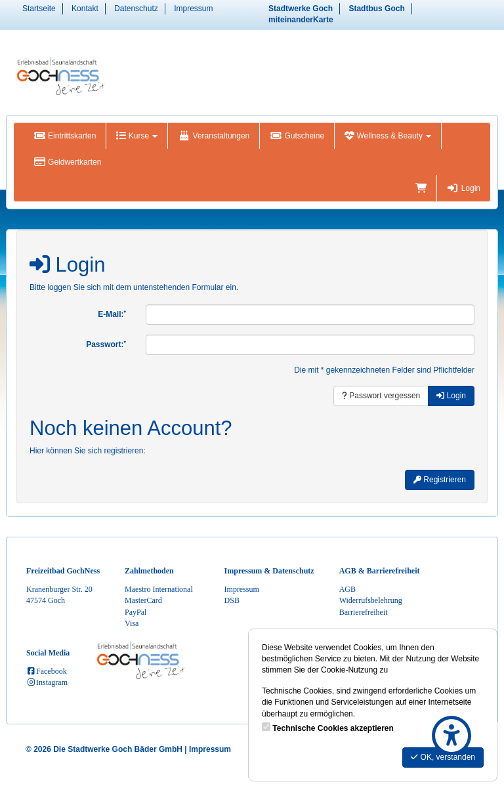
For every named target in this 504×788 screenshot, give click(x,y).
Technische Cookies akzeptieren (333, 728)
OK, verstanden (443, 757)
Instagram (47, 682)
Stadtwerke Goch (300, 8)
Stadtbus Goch (376, 8)
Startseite (39, 8)
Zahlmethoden (149, 570)
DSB (232, 600)
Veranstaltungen (213, 135)
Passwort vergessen (381, 395)
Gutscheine (297, 135)
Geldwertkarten (67, 162)
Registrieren (439, 479)
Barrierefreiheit (363, 612)
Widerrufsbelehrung (370, 600)
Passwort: (106, 344)
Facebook (46, 671)
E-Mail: (112, 314)
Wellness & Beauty (388, 135)
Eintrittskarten (64, 135)
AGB (347, 589)
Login (463, 188)
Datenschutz (136, 8)
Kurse (137, 135)
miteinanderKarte (300, 19)
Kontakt (85, 8)
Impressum (193, 8)
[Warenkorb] (421, 188)
